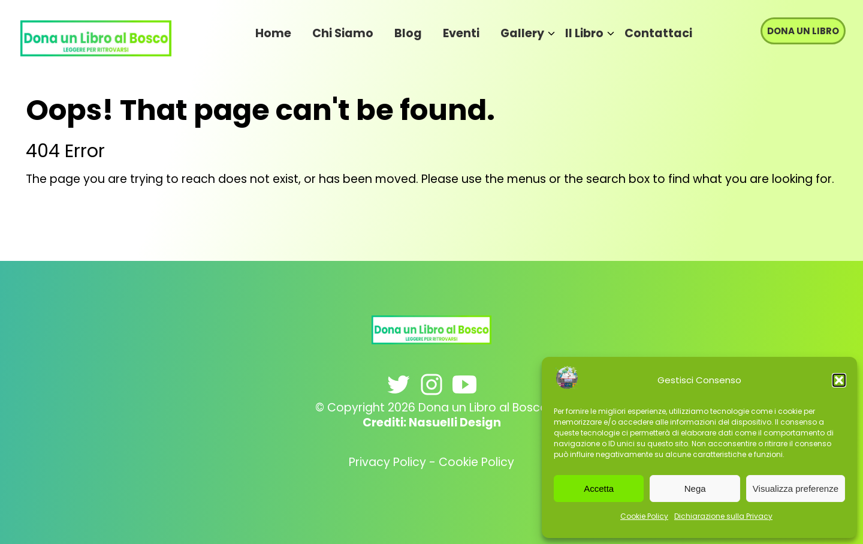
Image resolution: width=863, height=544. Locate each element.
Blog (408, 33)
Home (273, 33)
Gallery (522, 33)
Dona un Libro (803, 31)
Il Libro (584, 33)
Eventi (461, 33)
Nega (695, 488)
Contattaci (658, 33)
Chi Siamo (342, 33)
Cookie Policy (644, 516)
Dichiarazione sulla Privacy (723, 516)
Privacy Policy (387, 462)
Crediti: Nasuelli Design (432, 422)
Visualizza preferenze (795, 488)
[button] (839, 380)
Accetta (599, 488)
